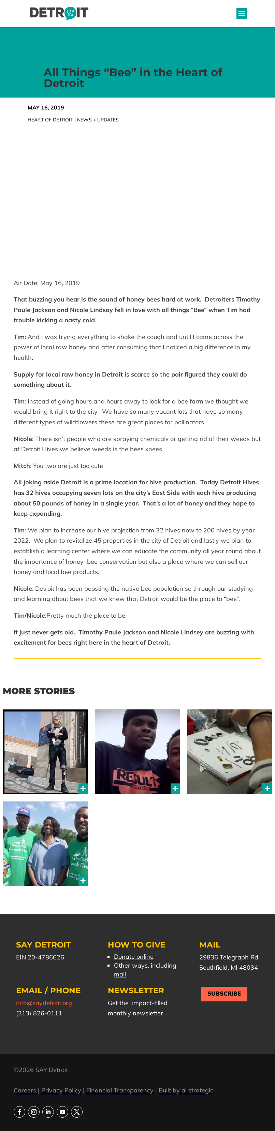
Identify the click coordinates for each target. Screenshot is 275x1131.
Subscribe (224, 994)
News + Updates (98, 120)
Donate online (134, 956)
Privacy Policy (61, 1090)
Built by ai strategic (186, 1090)
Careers (25, 1090)
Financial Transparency (120, 1090)
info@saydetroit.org (44, 1003)
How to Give (136, 945)
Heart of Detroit (50, 120)
